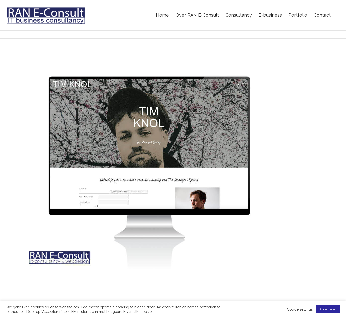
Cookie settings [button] (300, 309)
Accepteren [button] (328, 309)
